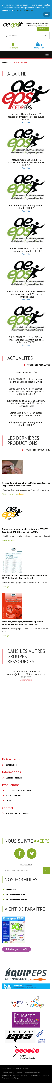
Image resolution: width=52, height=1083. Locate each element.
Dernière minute (14, 778)
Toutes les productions (36, 450)
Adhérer (43, 29)
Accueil (5, 62)
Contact (19, 1072)
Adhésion (11, 889)
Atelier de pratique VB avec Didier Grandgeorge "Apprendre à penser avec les (26, 484)
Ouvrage (10, 800)
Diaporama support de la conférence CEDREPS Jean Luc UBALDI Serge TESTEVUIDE (25, 530)
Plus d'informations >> (23, 10)
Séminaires (11, 765)
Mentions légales (32, 1072)
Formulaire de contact (17, 813)
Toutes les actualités (37, 365)
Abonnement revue (16, 899)
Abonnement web (15, 894)
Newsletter (26, 864)
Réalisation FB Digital (10, 1078)
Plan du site (7, 1072)
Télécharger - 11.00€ (16, 949)
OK (46, 14)
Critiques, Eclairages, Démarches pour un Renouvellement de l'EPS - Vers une (22, 623)
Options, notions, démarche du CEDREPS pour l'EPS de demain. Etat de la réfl (24, 576)
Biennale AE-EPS (13, 795)
